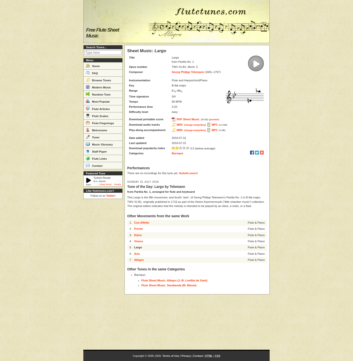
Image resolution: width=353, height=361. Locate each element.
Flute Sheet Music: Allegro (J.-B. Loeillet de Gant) (174, 280)
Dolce (138, 235)
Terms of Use (171, 355)
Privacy (186, 355)
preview (214, 119)
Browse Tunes (98, 80)
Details (117, 184)
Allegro (139, 259)
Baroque (177, 153)
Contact (94, 165)
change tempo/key (195, 124)
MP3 (214, 124)
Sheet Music (106, 184)
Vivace (138, 241)
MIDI (179, 124)
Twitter (110, 195)
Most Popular (98, 101)
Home (93, 66)
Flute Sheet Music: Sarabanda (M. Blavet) (169, 285)
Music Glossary (99, 144)
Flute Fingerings (100, 123)
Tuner (93, 137)
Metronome (96, 130)
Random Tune (98, 94)
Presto (138, 228)
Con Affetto (141, 222)
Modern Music (98, 87)
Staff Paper (96, 151)
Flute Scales (97, 116)
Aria (136, 253)
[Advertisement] (103, 274)
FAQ (92, 73)
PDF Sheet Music (187, 119)
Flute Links (96, 158)
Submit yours (188, 173)
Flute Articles (98, 108)
